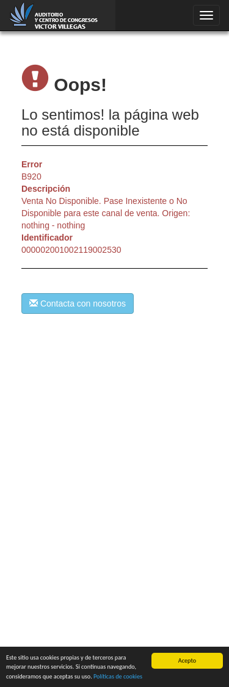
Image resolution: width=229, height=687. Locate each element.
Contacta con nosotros (77, 303)
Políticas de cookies (117, 676)
